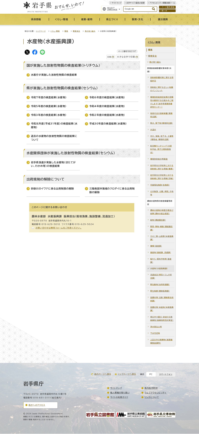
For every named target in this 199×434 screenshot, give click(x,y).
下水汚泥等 (155, 333)
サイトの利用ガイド (119, 397)
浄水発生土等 (156, 327)
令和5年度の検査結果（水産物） (49, 106)
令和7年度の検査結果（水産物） (49, 97)
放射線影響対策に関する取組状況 (161, 79)
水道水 (153, 130)
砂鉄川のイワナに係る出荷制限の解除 (52, 189)
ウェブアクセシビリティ (155, 393)
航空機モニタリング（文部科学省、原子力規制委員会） (161, 149)
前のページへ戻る (102, 374)
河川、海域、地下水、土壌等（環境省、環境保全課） (161, 138)
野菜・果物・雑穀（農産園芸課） (161, 228)
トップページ (41, 31)
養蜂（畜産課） (156, 246)
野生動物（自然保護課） (160, 285)
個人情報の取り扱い (120, 393)
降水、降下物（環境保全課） (161, 123)
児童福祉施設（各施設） (160, 185)
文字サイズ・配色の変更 (135, 3)
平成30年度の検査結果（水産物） (108, 124)
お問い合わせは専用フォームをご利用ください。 (59, 228)
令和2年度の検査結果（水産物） (107, 115)
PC (151, 375)
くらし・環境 (55, 31)
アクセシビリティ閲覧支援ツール (162, 3)
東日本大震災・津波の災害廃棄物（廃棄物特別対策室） (162, 318)
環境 (66, 31)
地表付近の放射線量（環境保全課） (161, 115)
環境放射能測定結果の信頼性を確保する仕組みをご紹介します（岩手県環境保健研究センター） (161, 102)
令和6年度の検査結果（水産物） (107, 97)
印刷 (109, 57)
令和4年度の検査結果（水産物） (107, 106)
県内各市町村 (151, 388)
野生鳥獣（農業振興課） (160, 291)
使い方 (164, 11)
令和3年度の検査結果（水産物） (49, 115)
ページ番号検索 (168, 7)
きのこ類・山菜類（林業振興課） (161, 238)
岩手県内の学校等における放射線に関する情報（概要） (162, 167)
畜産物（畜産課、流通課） (160, 253)
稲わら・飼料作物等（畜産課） (160, 260)
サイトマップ (116, 3)
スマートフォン (165, 375)
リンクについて (152, 397)
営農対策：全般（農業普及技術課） (162, 299)
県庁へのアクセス (37, 405)
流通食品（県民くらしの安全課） (161, 276)
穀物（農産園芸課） (158, 220)
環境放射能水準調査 (159, 159)
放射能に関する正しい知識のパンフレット (161, 89)
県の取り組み (90, 31)
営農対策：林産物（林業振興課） (162, 309)
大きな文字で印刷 (126, 57)
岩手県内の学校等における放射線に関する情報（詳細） (162, 177)
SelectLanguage (112, 9)
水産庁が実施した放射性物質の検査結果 (54, 75)
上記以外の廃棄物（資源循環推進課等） (161, 341)
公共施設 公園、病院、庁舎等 (162, 193)
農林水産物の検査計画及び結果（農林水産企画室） (161, 212)
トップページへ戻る (127, 374)
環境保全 (76, 31)
